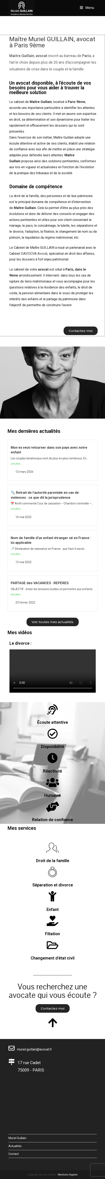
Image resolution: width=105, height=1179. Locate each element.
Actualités (15, 1146)
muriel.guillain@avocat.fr (30, 1049)
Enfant (53, 909)
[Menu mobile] (87, 8)
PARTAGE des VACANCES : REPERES (40, 583)
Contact (13, 1154)
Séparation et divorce (52, 884)
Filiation (52, 933)
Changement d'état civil (53, 958)
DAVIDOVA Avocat (34, 254)
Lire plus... (16, 463)
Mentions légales (68, 1174)
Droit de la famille (52, 860)
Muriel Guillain (17, 1138)
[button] (81, 331)
